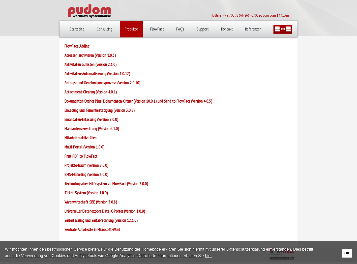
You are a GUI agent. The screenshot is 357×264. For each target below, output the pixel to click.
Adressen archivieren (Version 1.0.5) (90, 55)
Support (203, 29)
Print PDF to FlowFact (80, 156)
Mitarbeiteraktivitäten (80, 138)
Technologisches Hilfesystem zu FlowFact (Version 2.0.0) (106, 183)
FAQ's (180, 29)
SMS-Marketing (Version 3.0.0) (86, 174)
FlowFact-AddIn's (76, 46)
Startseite (76, 29)
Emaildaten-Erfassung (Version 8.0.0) (91, 119)
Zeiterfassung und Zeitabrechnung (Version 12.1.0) (101, 220)
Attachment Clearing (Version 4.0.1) (90, 92)
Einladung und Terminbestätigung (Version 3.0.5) (99, 110)
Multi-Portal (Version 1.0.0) (84, 147)
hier (208, 255)
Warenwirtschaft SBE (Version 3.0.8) (90, 202)
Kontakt (227, 29)
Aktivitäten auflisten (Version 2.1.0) (90, 64)
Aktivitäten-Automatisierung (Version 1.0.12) (97, 73)
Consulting (104, 29)
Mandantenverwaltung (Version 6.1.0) (91, 128)
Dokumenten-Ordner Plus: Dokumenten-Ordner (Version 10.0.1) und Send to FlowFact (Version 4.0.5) (138, 101)
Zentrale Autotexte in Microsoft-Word (92, 229)
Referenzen (253, 29)
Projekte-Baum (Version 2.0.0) (86, 165)
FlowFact (157, 29)
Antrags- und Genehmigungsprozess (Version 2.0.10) (102, 83)
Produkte (131, 29)
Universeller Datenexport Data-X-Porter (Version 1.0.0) (104, 211)
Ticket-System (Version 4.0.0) (86, 193)
